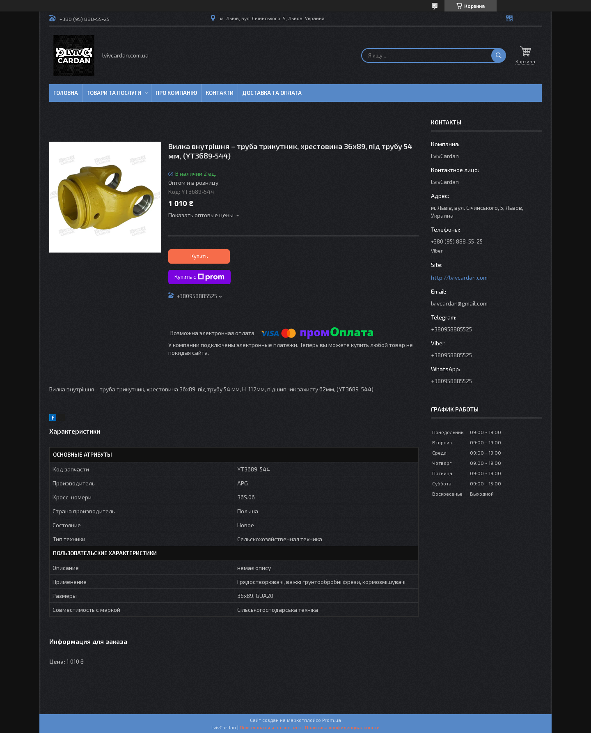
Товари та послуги (114, 93)
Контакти (220, 93)
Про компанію (176, 93)
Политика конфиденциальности (342, 727)
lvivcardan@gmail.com (459, 303)
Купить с (199, 277)
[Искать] (498, 55)
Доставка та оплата (272, 93)
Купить (199, 256)
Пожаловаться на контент (270, 727)
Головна (65, 93)
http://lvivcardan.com (459, 277)
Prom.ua (331, 720)
